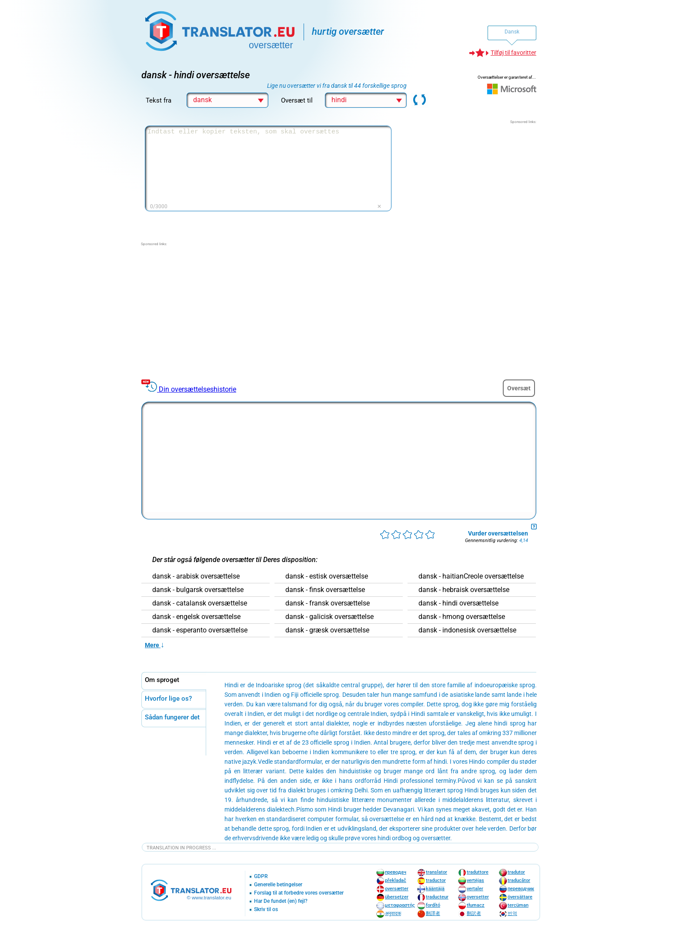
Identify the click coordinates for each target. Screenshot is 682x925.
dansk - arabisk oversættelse (196, 576)
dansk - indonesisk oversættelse (467, 630)
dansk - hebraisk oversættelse (463, 590)
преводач (395, 872)
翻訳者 (474, 913)
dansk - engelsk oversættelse (196, 617)
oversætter (396, 889)
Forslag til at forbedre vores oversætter (299, 893)
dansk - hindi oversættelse (458, 603)
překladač (395, 880)
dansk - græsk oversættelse (327, 630)
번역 (512, 913)
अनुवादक (393, 913)
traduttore (477, 872)
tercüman (518, 905)
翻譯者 (433, 913)
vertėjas (475, 880)
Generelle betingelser (278, 885)
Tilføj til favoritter (513, 52)
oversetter (478, 897)
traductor (436, 880)
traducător (519, 880)
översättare (520, 897)
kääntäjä (435, 889)
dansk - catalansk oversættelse (199, 603)
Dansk (512, 32)
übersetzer (396, 897)
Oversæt (519, 388)
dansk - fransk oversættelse (327, 603)
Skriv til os (266, 909)
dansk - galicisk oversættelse (329, 617)
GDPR (261, 876)
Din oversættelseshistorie (197, 389)
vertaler (475, 889)
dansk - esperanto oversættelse (199, 630)
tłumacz (476, 905)
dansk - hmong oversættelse (461, 617)
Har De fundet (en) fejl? (281, 901)
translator (436, 872)
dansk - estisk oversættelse (326, 576)
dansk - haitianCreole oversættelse (471, 576)
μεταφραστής (400, 905)
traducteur (437, 897)
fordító (433, 905)
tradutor (516, 872)
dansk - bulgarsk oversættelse (198, 590)
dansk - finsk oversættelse (325, 590)
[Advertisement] (471, 179)
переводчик (521, 889)
